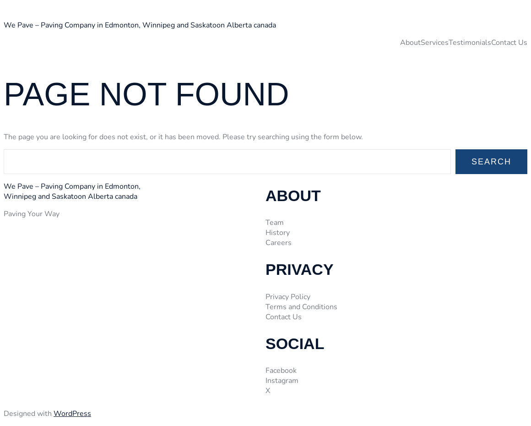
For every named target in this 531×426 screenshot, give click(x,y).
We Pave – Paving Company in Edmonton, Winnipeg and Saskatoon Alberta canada (140, 25)
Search (491, 161)
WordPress (72, 414)
